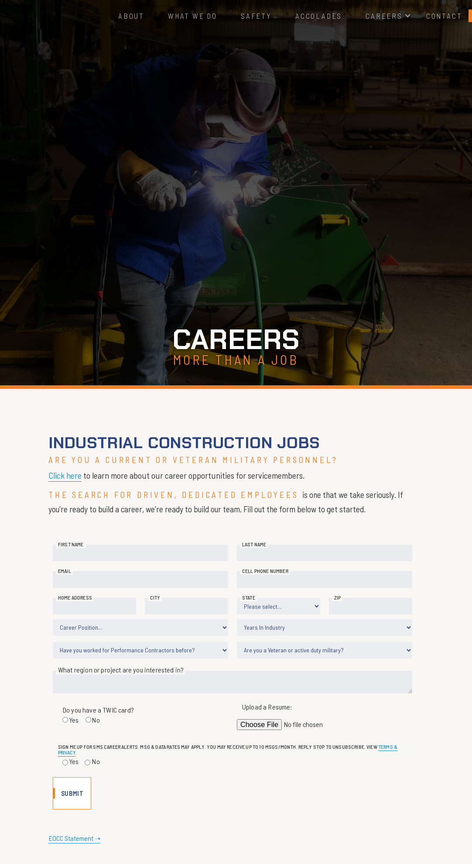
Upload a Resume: (267, 707)
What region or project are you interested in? (121, 669)
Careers (384, 15)
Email (64, 571)
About (131, 15)
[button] (384, 16)
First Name (71, 544)
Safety (256, 15)
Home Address (75, 597)
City (155, 597)
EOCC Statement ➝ (74, 838)
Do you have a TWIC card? (98, 710)
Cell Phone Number (265, 571)
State (248, 597)
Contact (444, 15)
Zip (337, 597)
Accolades (318, 15)
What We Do (192, 15)
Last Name (254, 544)
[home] (65, 15)
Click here (65, 475)
